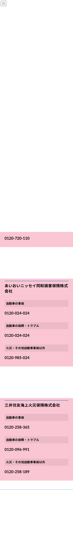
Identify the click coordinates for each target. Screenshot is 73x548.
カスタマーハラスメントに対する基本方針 (20, 545)
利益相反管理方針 (10, 533)
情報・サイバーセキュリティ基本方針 (18, 539)
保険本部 (6, 498)
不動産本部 (7, 504)
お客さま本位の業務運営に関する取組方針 (20, 516)
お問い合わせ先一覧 (10, 510)
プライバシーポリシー (11, 527)
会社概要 (6, 492)
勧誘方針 (6, 521)
